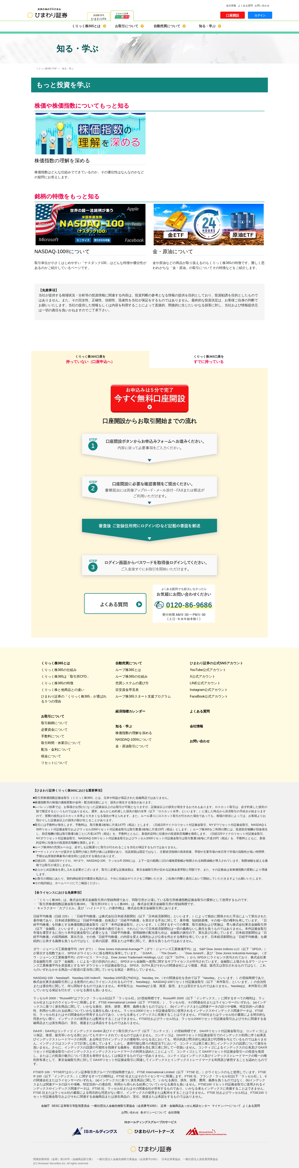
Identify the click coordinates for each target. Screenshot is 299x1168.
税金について (51, 756)
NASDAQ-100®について (133, 739)
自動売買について (167, 26)
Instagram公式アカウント (209, 690)
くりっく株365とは (86, 26)
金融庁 (45, 1105)
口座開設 (232, 15)
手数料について (52, 736)
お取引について (126, 26)
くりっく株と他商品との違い (62, 690)
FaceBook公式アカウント (209, 696)
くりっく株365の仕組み (59, 670)
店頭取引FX (98, 17)
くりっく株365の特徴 (57, 683)
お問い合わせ (262, 5)
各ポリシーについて (153, 1112)
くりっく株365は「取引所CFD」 (65, 676)
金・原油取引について (132, 746)
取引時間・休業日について (61, 743)
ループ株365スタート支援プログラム (143, 696)
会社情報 (231, 5)
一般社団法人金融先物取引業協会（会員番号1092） (125, 1105)
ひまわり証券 (122, 15)
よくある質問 (245, 5)
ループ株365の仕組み (131, 676)
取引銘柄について (54, 723)
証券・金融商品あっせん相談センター (185, 1105)
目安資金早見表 (127, 690)
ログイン (260, 15)
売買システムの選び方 (132, 683)
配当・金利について (56, 749)
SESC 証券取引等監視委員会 (70, 1105)
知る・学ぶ (207, 26)
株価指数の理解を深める (133, 733)
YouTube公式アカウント (208, 670)
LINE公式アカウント (205, 683)
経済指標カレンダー (130, 711)
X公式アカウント (202, 676)
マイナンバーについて (226, 1105)
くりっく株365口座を (90, 359)
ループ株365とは (128, 670)
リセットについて (54, 763)
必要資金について (54, 729)
